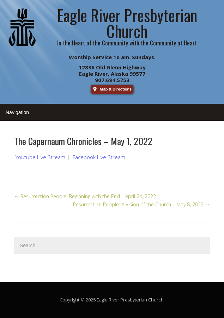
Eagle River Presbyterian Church (130, 300)
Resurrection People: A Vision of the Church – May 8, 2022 (141, 204)
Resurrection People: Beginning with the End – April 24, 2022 (85, 196)
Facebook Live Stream (99, 157)
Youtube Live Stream (40, 157)
